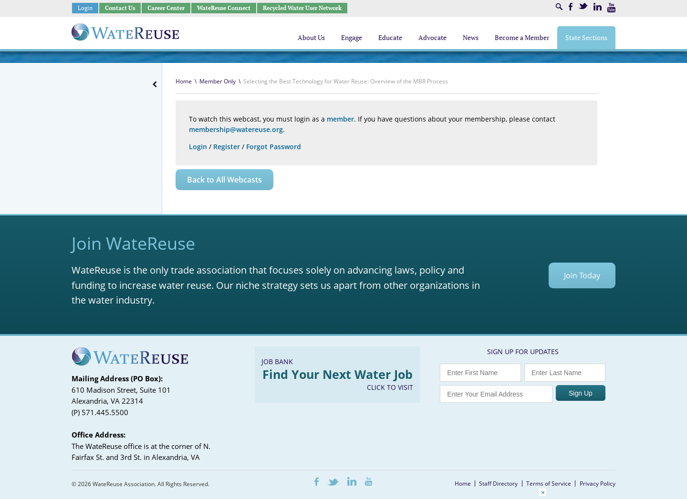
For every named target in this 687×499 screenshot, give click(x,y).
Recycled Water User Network (302, 7)
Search (559, 6)
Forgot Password (273, 146)
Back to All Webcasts (224, 179)
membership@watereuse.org (236, 129)
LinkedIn (597, 6)
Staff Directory (498, 483)
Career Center (166, 7)
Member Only (217, 81)
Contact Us (120, 7)
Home (184, 81)
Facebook (570, 6)
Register (226, 146)
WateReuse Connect (223, 7)
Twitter (583, 6)
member (340, 118)
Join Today (582, 275)
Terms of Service (548, 483)
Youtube (611, 7)
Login (85, 7)
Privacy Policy (597, 483)
